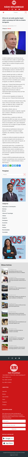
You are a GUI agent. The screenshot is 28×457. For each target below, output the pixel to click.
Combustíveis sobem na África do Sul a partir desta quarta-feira (17, 305)
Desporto (4, 218)
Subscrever (14, 429)
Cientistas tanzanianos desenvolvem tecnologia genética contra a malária (17, 348)
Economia (4, 222)
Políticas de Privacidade (14, 454)
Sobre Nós (4, 391)
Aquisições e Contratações (9, 206)
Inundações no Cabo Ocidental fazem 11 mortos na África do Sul (17, 289)
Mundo (9, 28)
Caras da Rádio (5, 396)
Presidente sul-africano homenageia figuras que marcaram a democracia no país (17, 280)
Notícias (4, 209)
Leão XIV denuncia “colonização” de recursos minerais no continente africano (16, 339)
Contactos (4, 404)
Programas (4, 402)
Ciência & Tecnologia (7, 213)
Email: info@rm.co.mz (6, 377)
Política (4, 227)
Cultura (4, 215)
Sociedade (5, 232)
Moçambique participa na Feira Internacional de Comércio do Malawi (17, 272)
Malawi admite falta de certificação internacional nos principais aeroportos (17, 314)
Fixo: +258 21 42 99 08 (7, 379)
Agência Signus (15, 455)
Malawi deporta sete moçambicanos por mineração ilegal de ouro (17, 322)
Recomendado (5, 229)
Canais (3, 399)
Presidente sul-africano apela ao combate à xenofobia (16, 331)
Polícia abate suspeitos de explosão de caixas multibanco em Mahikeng (17, 297)
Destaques (5, 220)
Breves (4, 211)
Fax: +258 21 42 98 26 (6, 382)
